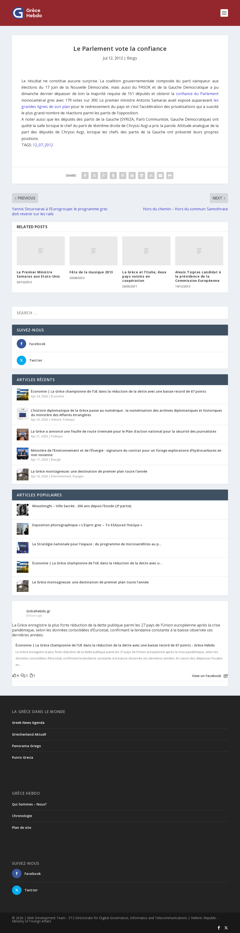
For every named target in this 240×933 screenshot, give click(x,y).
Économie (57, 396)
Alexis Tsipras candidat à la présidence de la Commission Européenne (198, 276)
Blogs (132, 58)
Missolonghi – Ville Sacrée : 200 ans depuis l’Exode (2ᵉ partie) (81, 506)
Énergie (56, 460)
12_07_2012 (43, 145)
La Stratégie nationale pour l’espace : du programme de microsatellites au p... (97, 544)
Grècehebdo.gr (38, 611)
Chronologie (22, 815)
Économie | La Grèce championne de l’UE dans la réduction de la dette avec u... (97, 563)
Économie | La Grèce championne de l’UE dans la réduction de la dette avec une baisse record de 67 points (118, 391)
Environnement (61, 476)
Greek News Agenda (28, 722)
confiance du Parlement (197, 93)
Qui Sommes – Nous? (29, 804)
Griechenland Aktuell (29, 734)
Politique (69, 420)
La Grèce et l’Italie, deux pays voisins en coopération (144, 276)
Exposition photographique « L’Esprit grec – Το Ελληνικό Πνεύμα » (87, 525)
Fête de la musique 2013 (91, 272)
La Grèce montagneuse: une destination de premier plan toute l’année (89, 471)
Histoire (56, 420)
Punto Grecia (22, 757)
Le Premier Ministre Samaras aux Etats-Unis (38, 274)
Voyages (78, 476)
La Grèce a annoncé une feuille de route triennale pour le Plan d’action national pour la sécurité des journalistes (123, 431)
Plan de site (21, 827)
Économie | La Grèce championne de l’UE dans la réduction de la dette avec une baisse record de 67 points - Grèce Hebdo (115, 645)
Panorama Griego (26, 746)
